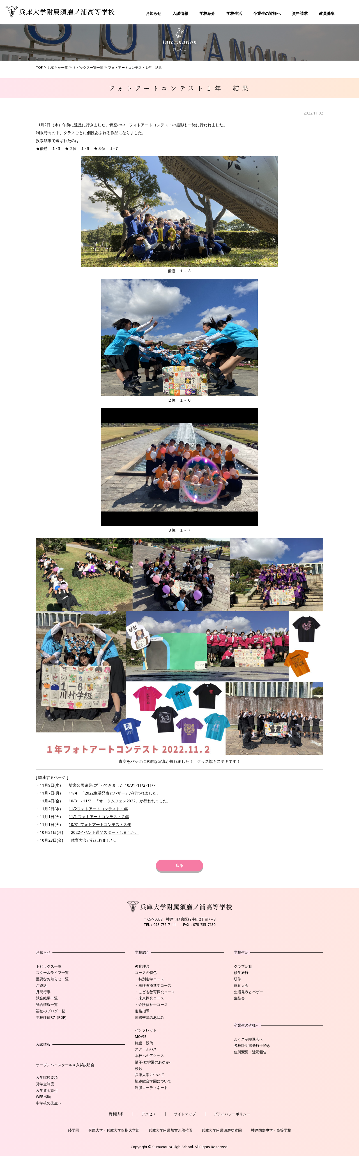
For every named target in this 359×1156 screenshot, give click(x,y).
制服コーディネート (151, 1087)
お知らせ (153, 13)
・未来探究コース (149, 998)
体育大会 (241, 985)
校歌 (138, 1068)
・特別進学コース (149, 978)
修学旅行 (241, 972)
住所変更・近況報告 (250, 1051)
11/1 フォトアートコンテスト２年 (99, 816)
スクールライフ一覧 (52, 972)
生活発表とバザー (248, 991)
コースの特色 (146, 972)
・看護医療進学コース (153, 985)
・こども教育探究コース (155, 991)
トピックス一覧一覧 (88, 67)
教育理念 (142, 966)
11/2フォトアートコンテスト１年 (98, 808)
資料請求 (300, 13)
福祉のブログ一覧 (50, 1010)
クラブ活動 (243, 966)
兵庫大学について (149, 1074)
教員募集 (327, 13)
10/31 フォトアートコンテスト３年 (100, 824)
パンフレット (146, 1030)
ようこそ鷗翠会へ (248, 1039)
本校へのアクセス (149, 1055)
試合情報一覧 (47, 1004)
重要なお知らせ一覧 (52, 978)
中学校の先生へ (48, 1102)
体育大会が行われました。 (94, 840)
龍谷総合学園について (153, 1081)
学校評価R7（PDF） (52, 1017)
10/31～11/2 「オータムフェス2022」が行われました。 (120, 801)
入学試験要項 (47, 1077)
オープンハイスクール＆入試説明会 (65, 1064)
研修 (237, 978)
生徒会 (239, 998)
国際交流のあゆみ (149, 1017)
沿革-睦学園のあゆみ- (153, 1062)
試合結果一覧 (47, 998)
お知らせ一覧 (58, 67)
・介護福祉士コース (151, 1004)
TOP (39, 67)
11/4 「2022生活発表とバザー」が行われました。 (114, 793)
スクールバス (146, 1049)
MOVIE (140, 1036)
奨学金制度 (45, 1083)
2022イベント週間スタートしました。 (105, 832)
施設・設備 (144, 1042)
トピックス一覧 (48, 966)
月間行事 (43, 991)
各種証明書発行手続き (252, 1045)
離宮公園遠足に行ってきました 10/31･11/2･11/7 (112, 785)
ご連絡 (41, 985)
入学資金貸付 (47, 1090)
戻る (179, 865)
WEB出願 (43, 1096)
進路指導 (142, 1010)
